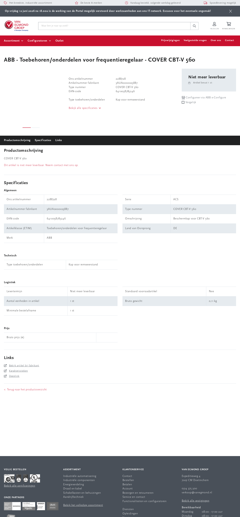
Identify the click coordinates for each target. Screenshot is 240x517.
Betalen (127, 484)
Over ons (216, 40)
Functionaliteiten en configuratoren (144, 501)
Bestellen (128, 480)
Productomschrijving (17, 140)
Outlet (59, 40)
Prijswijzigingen (170, 40)
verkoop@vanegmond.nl (197, 492)
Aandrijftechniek (73, 497)
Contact (229, 40)
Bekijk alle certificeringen (19, 485)
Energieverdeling (73, 484)
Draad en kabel (72, 488)
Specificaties (43, 140)
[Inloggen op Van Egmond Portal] (214, 26)
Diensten (128, 509)
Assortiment (12, 40)
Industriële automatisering (79, 476)
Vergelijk (191, 102)
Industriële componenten (79, 480)
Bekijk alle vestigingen (195, 500)
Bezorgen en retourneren (137, 493)
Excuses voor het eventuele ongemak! (187, 11)
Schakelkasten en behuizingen (82, 493)
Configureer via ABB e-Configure (204, 97)
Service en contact (133, 497)
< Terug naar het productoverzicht (25, 389)
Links (58, 140)
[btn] (230, 11)
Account (127, 488)
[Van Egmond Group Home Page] (16, 25)
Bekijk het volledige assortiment (83, 505)
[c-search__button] (194, 26)
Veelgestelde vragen (195, 40)
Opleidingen (130, 513)
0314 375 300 (189, 488)
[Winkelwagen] (229, 26)
